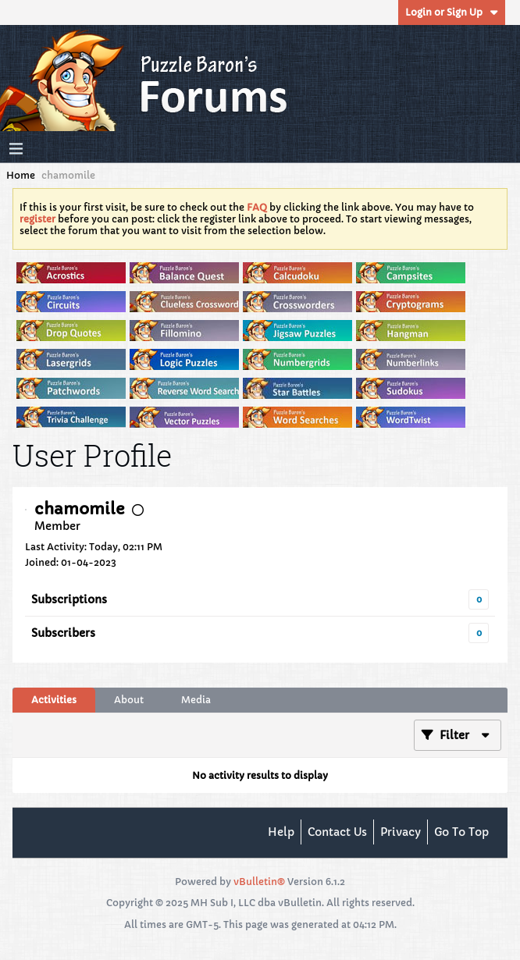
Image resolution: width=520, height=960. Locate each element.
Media (196, 700)
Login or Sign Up (451, 12)
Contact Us (337, 832)
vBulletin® (259, 881)
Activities (54, 700)
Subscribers (63, 633)
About (129, 700)
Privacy (400, 832)
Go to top (461, 832)
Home (20, 175)
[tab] (53, 700)
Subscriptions (69, 599)
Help (281, 832)
